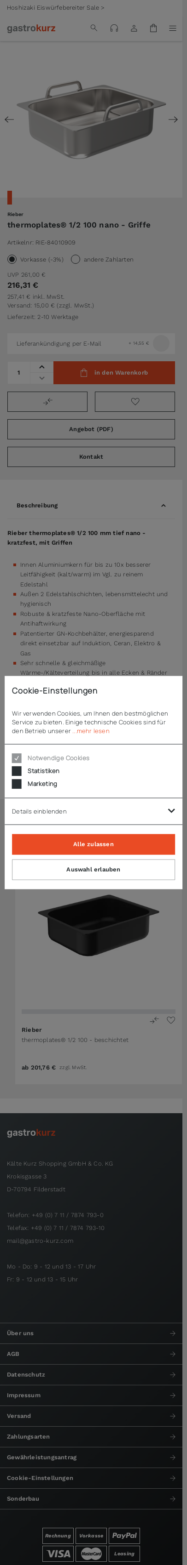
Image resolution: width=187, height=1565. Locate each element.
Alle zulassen (93, 844)
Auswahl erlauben (93, 869)
